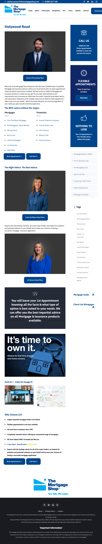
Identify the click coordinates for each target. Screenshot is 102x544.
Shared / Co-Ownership (80, 235)
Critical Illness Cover (46, 125)
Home (30, 11)
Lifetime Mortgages (14, 140)
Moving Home (12, 130)
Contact (86, 11)
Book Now (83, 98)
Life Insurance (44, 130)
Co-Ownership (12, 145)
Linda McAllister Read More (35, 217)
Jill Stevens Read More (35, 280)
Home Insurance (45, 140)
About (37, 11)
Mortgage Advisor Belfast (82, 279)
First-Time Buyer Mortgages (16, 120)
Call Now (33, 156)
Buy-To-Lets (11, 135)
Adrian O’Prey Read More (35, 78)
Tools (70, 11)
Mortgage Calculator (81, 194)
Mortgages (46, 11)
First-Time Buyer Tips (81, 161)
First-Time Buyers (82, 214)
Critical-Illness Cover (83, 262)
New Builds (11, 150)
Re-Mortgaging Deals (83, 219)
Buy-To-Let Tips (79, 174)
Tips (64, 11)
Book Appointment (14, 156)
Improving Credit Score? (82, 181)
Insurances (56, 11)
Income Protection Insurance (49, 120)
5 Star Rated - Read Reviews (21, 444)
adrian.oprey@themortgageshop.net (23, 1)
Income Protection (82, 272)
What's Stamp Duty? (81, 188)
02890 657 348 (51, 1)
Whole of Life (43, 135)
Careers (78, 11)
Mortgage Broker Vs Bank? (83, 154)
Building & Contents (83, 267)
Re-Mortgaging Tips (81, 167)
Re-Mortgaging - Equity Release (18, 125)
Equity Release (81, 252)
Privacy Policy (50, 511)
